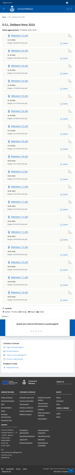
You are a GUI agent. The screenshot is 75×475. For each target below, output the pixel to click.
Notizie (58, 397)
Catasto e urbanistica (26, 411)
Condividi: (7, 308)
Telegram (32, 312)
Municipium (57, 471)
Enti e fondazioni (6, 407)
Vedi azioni (6, 316)
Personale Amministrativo (6, 415)
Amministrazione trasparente (43, 431)
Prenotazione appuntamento (24, 431)
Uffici (2, 404)
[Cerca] (71, 9)
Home (4, 17)
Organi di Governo (6, 397)
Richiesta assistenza (26, 443)
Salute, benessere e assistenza (44, 414)
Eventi (58, 417)
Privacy (18, 469)
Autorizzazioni (42, 419)
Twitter (14, 312)
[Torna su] (71, 471)
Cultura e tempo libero (27, 401)
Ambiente (41, 409)
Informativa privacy (44, 436)
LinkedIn (40, 312)
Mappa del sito (6, 471)
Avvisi (58, 404)
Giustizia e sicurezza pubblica (44, 398)
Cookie (25, 469)
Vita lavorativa (24, 404)
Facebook (6, 312)
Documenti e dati (6, 420)
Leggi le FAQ (23, 439)
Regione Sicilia (7, 2)
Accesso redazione (68, 471)
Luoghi (58, 413)
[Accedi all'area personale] (67, 2)
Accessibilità (10, 469)
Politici (3, 411)
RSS (2, 469)
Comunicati (59, 401)
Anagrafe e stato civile (27, 397)
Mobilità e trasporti (26, 414)
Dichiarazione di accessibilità (43, 444)
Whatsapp (22, 312)
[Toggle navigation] (4, 9)
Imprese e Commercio (26, 407)
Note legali (41, 439)
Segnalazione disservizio (27, 436)
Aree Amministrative (7, 401)
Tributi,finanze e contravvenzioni (43, 404)
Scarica (64, 43)
